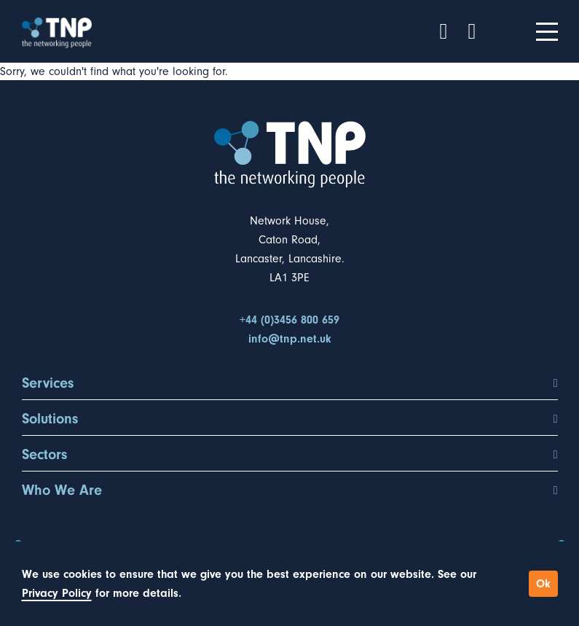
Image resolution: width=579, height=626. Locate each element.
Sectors (290, 454)
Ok (543, 583)
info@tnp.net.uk (289, 338)
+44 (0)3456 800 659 (289, 319)
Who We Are (290, 490)
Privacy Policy (57, 593)
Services (290, 383)
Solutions (290, 419)
